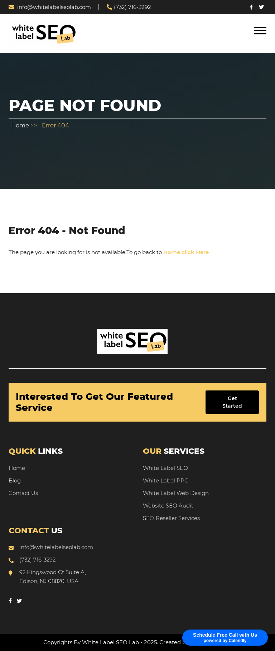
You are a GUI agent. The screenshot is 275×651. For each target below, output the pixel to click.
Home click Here (186, 252)
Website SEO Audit (168, 505)
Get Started (232, 402)
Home (20, 125)
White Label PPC (165, 480)
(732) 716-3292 (129, 7)
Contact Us (23, 493)
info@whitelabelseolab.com (50, 7)
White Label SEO (165, 468)
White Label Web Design (176, 493)
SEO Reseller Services (171, 518)
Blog (15, 480)
